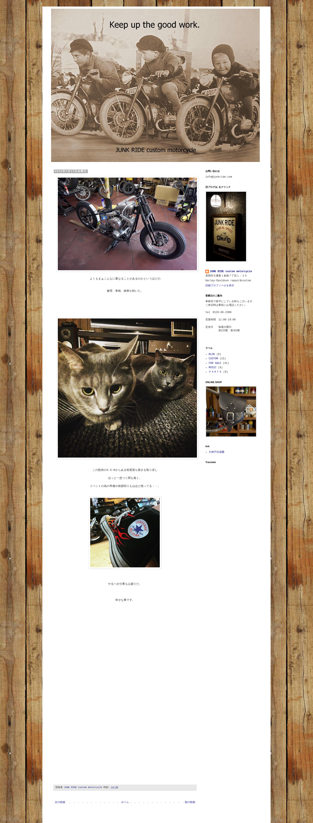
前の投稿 (190, 802)
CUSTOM (213, 358)
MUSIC (212, 367)
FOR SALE (215, 363)
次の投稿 (60, 802)
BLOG (212, 354)
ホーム (125, 802)
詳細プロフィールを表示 (219, 285)
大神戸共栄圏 (216, 452)
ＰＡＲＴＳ (215, 371)
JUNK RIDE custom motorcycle (231, 271)
